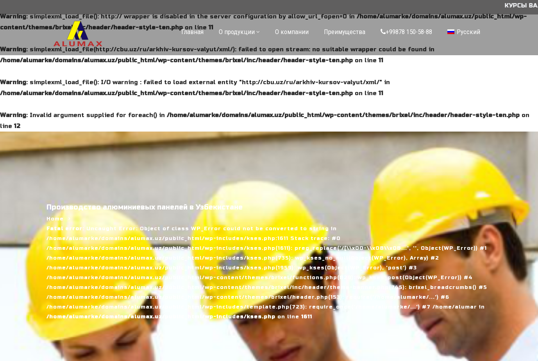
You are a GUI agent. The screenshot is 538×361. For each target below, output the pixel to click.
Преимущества (344, 32)
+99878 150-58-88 (406, 32)
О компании (292, 32)
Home (55, 219)
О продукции (237, 32)
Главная (192, 32)
